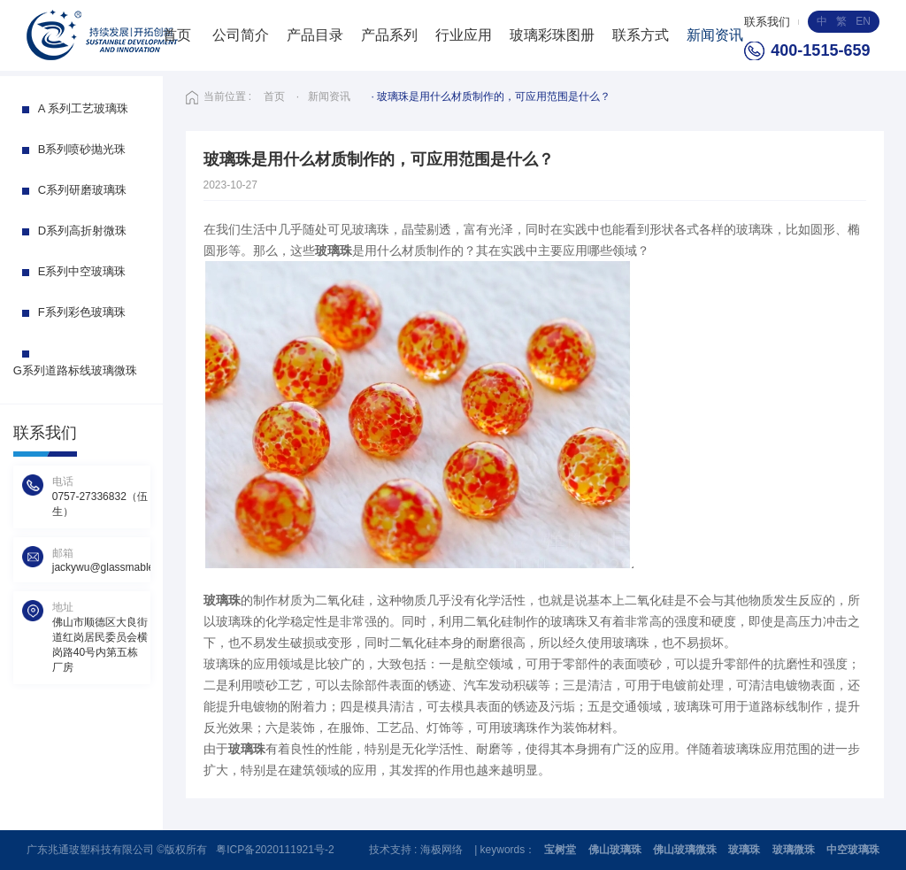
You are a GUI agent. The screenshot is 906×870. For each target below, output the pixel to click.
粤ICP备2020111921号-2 (275, 849)
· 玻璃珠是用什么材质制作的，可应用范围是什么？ (491, 96)
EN (863, 21)
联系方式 (640, 34)
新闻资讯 (715, 34)
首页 (177, 34)
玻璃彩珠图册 (552, 34)
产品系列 (389, 34)
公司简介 (240, 34)
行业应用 (463, 34)
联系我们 (767, 21)
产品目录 (315, 34)
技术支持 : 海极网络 (417, 849)
